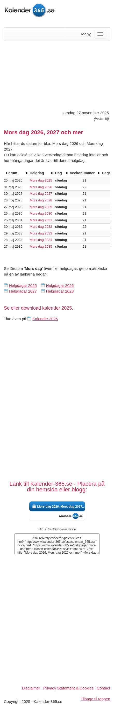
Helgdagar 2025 (23, 285)
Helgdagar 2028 (60, 291)
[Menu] (100, 34)
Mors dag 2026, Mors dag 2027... (61, 506)
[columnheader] (16, 173)
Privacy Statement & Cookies (68, 688)
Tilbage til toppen (95, 699)
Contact (103, 688)
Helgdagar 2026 (60, 285)
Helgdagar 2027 (23, 291)
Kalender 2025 (45, 319)
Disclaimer (31, 688)
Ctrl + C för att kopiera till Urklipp (57, 529)
